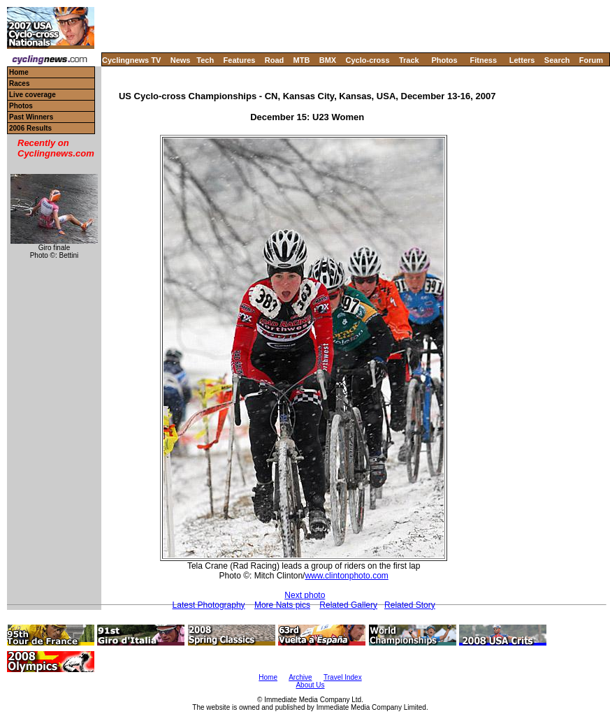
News (180, 60)
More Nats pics (282, 605)
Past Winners (31, 117)
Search (557, 60)
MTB (301, 60)
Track (409, 60)
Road (274, 60)
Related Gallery (348, 605)
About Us (310, 685)
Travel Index (343, 677)
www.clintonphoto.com (346, 576)
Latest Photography (209, 605)
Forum (591, 60)
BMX (327, 60)
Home (19, 72)
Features (240, 60)
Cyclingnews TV (131, 60)
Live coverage (32, 95)
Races (19, 83)
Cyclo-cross (368, 60)
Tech (205, 60)
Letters (522, 60)
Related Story (409, 605)
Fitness (483, 60)
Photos (444, 60)
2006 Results (30, 128)
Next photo (304, 595)
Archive (300, 677)
